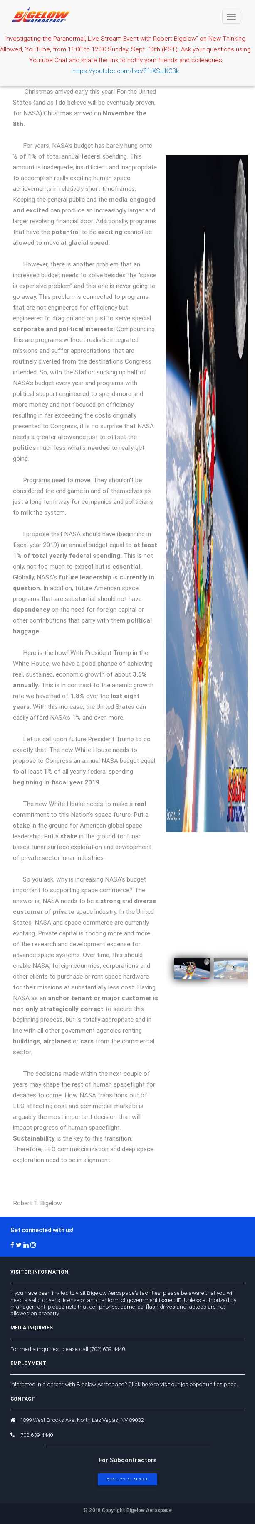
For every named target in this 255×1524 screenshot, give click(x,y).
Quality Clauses (128, 1479)
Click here (140, 1384)
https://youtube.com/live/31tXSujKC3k (125, 71)
